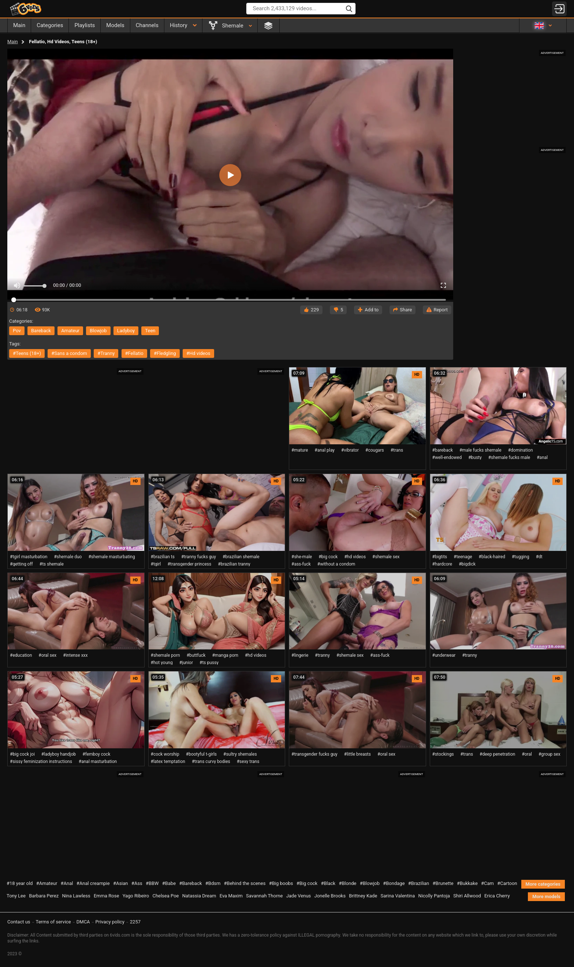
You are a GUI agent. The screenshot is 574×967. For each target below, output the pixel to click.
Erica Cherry (497, 896)
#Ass (136, 883)
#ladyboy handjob (58, 754)
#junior (186, 662)
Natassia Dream (199, 896)
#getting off (21, 564)
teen (150, 330)
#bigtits (439, 556)
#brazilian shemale (241, 556)
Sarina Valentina (398, 896)
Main (12, 41)
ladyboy (126, 330)
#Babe (169, 883)
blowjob (98, 330)
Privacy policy (110, 922)
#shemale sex (385, 556)
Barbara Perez (44, 896)
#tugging (520, 556)
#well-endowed (447, 457)
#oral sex (47, 655)
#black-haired (492, 556)
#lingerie (299, 655)
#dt (539, 556)
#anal (542, 457)
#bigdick (467, 564)
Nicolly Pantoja (434, 896)
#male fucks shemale (480, 450)
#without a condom (336, 564)
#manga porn (225, 655)
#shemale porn (165, 655)
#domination (520, 450)
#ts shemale (52, 564)
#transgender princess (189, 564)
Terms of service (53, 922)
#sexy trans (248, 761)
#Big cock (307, 883)
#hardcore (442, 564)
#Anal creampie (93, 883)
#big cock (328, 556)
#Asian (120, 883)
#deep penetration (497, 754)
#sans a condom (69, 353)
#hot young (162, 662)
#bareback (442, 450)
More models (546, 896)
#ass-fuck (301, 564)
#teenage (463, 556)
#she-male (301, 556)
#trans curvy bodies (211, 761)
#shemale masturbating (111, 556)
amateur (70, 330)
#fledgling (165, 353)
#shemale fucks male (509, 457)
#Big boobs (281, 883)
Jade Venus (298, 896)
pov (17, 330)
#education (21, 655)
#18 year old (20, 883)
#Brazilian (418, 883)
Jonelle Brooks (330, 896)
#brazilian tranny (234, 564)
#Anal (67, 883)
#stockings (443, 754)
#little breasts (357, 754)
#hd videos (198, 353)
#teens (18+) (27, 353)
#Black (328, 883)
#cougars (374, 450)
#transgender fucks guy (314, 754)
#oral (527, 754)
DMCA (83, 922)
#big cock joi (22, 754)
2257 (135, 922)
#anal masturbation (98, 761)
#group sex (549, 754)
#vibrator (350, 450)
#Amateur (46, 883)
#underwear (444, 655)
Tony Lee (16, 896)
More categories (543, 884)
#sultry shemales (240, 754)
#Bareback (190, 883)
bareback (41, 330)
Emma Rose (106, 896)
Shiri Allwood (467, 896)
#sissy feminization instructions (41, 761)
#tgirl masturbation (28, 556)
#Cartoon (507, 883)
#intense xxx (75, 655)
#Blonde (347, 883)
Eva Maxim (231, 896)
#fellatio (134, 353)
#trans (397, 450)
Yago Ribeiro (136, 896)
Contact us (18, 922)
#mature (299, 450)
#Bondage (394, 883)
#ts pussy (209, 662)
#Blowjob (370, 883)
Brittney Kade (363, 896)
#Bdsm (213, 883)
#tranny (106, 353)
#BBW (152, 883)
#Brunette (443, 883)
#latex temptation (168, 761)
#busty (475, 457)
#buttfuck (196, 655)
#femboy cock (96, 754)
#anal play (324, 450)
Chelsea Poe (165, 896)
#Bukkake (467, 883)
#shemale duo (68, 556)
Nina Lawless (76, 896)
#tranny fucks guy (198, 556)
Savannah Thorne (264, 896)
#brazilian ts (163, 556)
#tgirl (156, 564)
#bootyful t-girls (201, 754)
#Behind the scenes (245, 883)
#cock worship (165, 754)
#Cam (487, 883)
